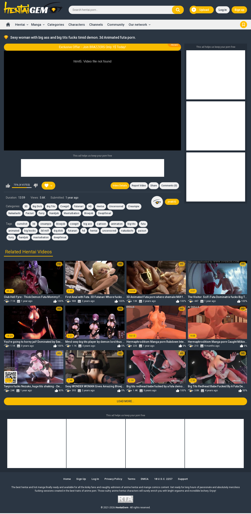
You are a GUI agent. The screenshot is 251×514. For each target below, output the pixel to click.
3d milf (45, 231)
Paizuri (30, 213)
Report (138, 185)
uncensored (109, 231)
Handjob (54, 213)
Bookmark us (243, 25)
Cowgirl (64, 206)
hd (83, 231)
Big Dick (37, 206)
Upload (200, 9)
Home (8, 24)
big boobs (30, 231)
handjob (23, 237)
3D (26, 206)
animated (13, 231)
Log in (223, 9)
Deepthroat (104, 213)
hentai (93, 231)
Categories (55, 25)
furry (11, 237)
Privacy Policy (113, 479)
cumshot (22, 224)
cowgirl (74, 224)
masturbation (41, 237)
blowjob (60, 224)
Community (115, 25)
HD (90, 206)
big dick (58, 231)
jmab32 (172, 202)
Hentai (20, 25)
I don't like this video (36, 186)
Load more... (125, 402)
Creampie (133, 206)
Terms (132, 479)
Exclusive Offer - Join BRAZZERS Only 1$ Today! (92, 47)
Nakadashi (14, 213)
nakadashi (127, 231)
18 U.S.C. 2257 (165, 479)
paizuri (142, 231)
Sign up (239, 9)
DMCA (146, 479)
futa (143, 224)
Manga (36, 25)
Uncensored (116, 206)
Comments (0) (169, 185)
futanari (72, 231)
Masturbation (71, 213)
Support (185, 479)
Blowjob (88, 213)
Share (153, 185)
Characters (76, 25)
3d (33, 224)
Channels (96, 25)
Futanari (78, 206)
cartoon (101, 224)
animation (117, 224)
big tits (132, 224)
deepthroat (60, 237)
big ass (88, 224)
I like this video (8, 186)
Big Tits (51, 206)
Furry (42, 213)
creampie (45, 224)
